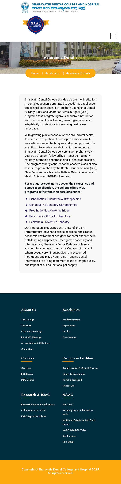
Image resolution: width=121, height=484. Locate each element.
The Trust (26, 325)
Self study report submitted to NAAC (77, 412)
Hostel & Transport (72, 379)
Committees (27, 349)
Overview (26, 368)
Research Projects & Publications (38, 404)
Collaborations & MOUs (33, 410)
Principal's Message (31, 337)
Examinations (69, 337)
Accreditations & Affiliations (35, 343)
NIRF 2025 (67, 442)
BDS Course (27, 374)
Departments (69, 325)
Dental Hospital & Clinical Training (80, 368)
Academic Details (71, 319)
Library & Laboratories (73, 374)
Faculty (66, 331)
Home (35, 73)
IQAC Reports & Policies (33, 416)
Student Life (68, 385)
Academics (52, 73)
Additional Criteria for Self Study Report (78, 422)
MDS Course (27, 379)
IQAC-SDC (67, 404)
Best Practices (69, 436)
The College (27, 319)
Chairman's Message (31, 331)
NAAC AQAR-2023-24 (74, 430)
